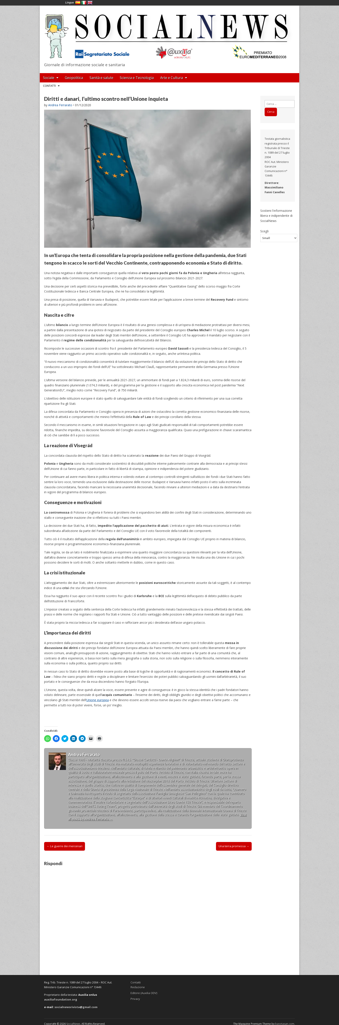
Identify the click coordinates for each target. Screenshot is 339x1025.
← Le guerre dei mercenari (64, 846)
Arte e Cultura (171, 77)
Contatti (49, 86)
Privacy (135, 999)
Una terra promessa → (234, 846)
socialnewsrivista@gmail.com (76, 1007)
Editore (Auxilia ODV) (144, 993)
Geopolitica (74, 77)
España (77, 2)
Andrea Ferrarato (60, 105)
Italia (83, 2)
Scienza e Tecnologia (137, 77)
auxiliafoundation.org (60, 999)
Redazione (138, 987)
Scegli (264, 231)
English (90, 2)
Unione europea (97, 700)
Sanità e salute (101, 77)
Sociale (48, 77)
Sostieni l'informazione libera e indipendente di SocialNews (276, 216)
